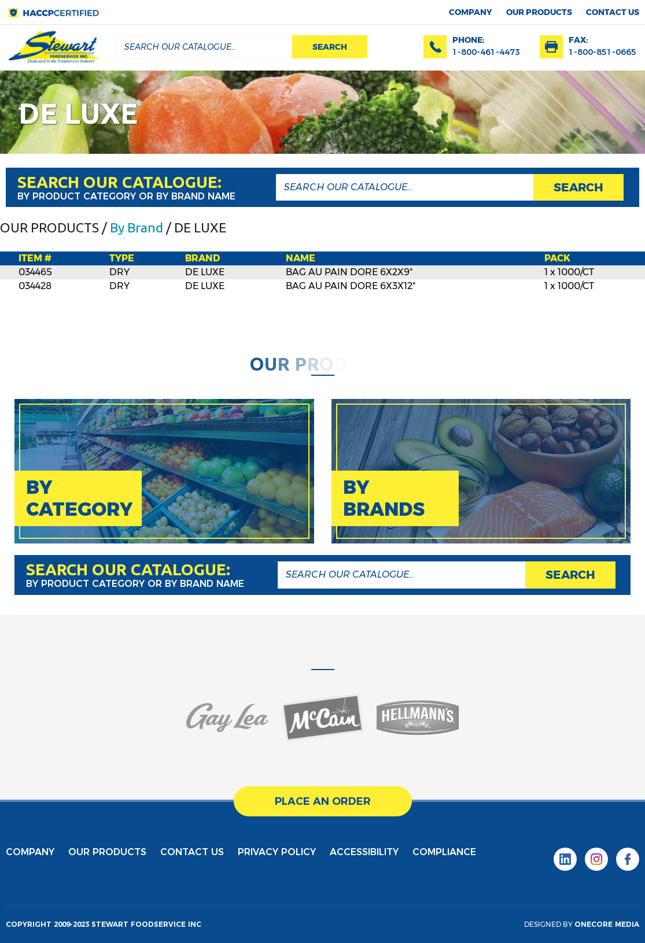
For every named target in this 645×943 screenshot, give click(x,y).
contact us (612, 12)
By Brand (136, 227)
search (329, 47)
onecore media (606, 924)
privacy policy (277, 851)
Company (470, 12)
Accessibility (364, 851)
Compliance (444, 851)
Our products (539, 12)
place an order (323, 801)
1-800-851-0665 (602, 52)
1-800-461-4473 (486, 52)
